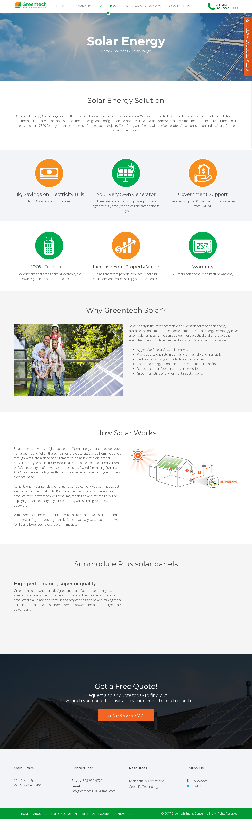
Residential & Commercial (147, 781)
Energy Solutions (64, 813)
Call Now (221, 5)
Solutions (108, 6)
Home (61, 6)
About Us (40, 813)
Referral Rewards (143, 6)
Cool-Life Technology (143, 787)
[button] (126, 715)
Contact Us (179, 6)
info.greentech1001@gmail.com (93, 791)
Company (82, 6)
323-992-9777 (227, 8)
